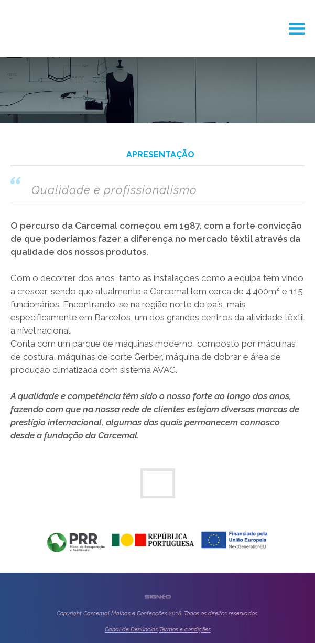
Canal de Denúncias (131, 629)
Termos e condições (185, 629)
